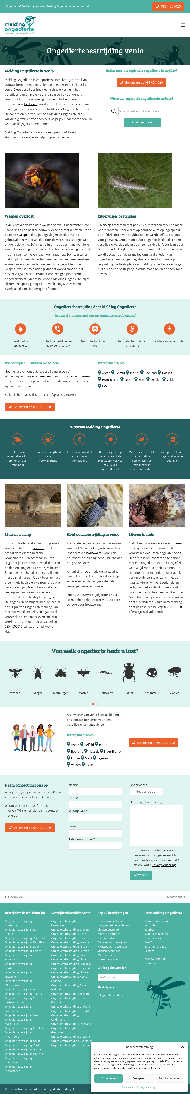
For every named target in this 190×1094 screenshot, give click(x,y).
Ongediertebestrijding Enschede (71, 964)
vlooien (30, 376)
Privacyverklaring (146, 1087)
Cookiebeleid (128, 1087)
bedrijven (30, 104)
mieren (177, 543)
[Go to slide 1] (93, 704)
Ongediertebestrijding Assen (69, 946)
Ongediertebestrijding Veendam (71, 942)
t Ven (105, 386)
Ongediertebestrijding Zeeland (70, 993)
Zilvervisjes (105, 225)
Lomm (129, 380)
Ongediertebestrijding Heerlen (24, 1028)
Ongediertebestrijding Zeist (22, 1045)
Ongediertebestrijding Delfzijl (69, 934)
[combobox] (146, 111)
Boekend (151, 373)
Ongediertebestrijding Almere (70, 972)
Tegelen (155, 380)
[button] (182, 1047)
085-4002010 (13, 626)
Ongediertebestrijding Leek (68, 938)
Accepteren (109, 1078)
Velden (171, 380)
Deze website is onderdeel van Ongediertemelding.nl (41, 1089)
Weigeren (139, 1078)
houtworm (93, 553)
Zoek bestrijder (142, 122)
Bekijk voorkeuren (170, 1078)
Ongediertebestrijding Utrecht (70, 1011)
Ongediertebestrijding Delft (22, 946)
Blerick (134, 373)
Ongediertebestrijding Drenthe (70, 1036)
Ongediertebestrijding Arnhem (24, 1049)
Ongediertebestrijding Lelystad (70, 968)
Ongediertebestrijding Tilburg (23, 993)
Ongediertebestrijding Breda (23, 989)
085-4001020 (173, 607)
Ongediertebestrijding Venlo (22, 1015)
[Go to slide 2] (97, 704)
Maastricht (176, 897)
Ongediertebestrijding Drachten (71, 929)
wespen (24, 235)
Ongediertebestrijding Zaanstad (25, 938)
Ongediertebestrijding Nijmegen (25, 1053)
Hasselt (167, 373)
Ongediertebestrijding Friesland (71, 1024)
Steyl (142, 380)
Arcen (106, 373)
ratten (70, 376)
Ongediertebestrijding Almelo (69, 959)
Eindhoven (14, 897)
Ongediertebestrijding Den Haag (25, 942)
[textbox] (140, 111)
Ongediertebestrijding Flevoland (71, 1045)
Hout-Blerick (110, 380)
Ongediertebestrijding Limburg (70, 1006)
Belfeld (120, 373)
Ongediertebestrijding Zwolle (69, 955)
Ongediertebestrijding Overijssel (71, 1041)
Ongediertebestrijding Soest (22, 1041)
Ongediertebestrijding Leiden (23, 951)
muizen (84, 376)
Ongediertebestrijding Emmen (70, 951)
